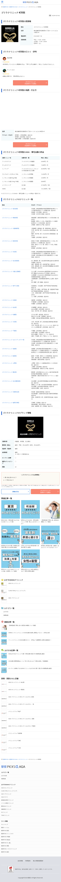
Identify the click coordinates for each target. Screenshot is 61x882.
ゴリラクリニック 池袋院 (9, 348)
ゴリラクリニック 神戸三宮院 (10, 286)
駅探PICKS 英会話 (5, 839)
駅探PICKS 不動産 (5, 836)
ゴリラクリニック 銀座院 (9, 356)
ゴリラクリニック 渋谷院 (9, 252)
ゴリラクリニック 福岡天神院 (10, 402)
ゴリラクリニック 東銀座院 (10, 217)
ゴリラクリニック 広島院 (9, 300)
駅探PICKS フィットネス (7, 833)
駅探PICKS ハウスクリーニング (9, 849)
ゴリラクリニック (22, 7)
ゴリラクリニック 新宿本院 (10, 241)
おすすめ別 (4, 775)
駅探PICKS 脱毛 (5, 830)
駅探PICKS (5, 7)
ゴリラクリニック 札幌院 (9, 314)
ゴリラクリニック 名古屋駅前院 (11, 381)
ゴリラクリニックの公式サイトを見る (30, 83)
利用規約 (27, 861)
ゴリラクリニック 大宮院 (9, 322)
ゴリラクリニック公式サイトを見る (45, 491)
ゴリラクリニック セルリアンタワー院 (13, 340)
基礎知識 (3, 778)
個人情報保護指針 (38, 861)
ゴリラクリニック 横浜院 (9, 372)
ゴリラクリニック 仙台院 (9, 307)
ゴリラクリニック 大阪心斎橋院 (11, 271)
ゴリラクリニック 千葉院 (9, 331)
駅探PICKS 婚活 (5, 852)
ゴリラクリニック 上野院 (9, 363)
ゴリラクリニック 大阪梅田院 (10, 228)
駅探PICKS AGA (13, 7)
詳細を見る (15, 491)
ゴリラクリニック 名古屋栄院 (10, 261)
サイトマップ (4, 824)
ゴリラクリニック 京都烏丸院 (10, 392)
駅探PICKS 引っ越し (6, 843)
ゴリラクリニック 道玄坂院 (10, 208)
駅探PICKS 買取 (5, 846)
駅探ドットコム (5, 827)
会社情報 (20, 861)
